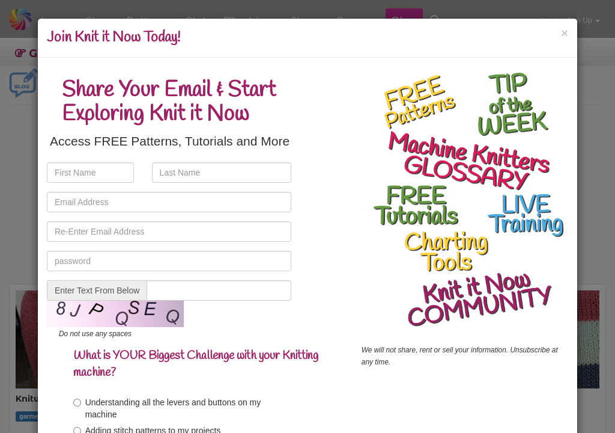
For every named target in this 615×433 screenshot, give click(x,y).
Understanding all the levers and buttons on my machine (167, 408)
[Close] (564, 32)
